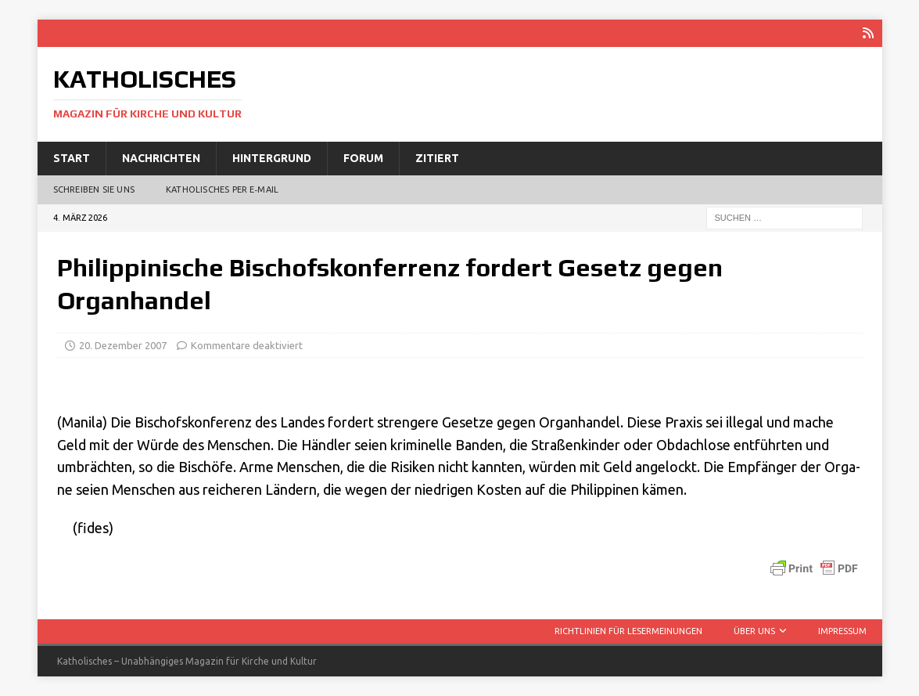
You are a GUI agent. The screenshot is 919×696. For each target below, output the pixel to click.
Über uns (754, 631)
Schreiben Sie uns (94, 189)
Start (71, 158)
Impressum (842, 631)
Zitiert (437, 158)
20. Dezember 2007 (123, 345)
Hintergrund (271, 158)
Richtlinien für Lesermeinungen (628, 631)
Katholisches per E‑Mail (222, 189)
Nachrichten (161, 158)
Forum (363, 158)
